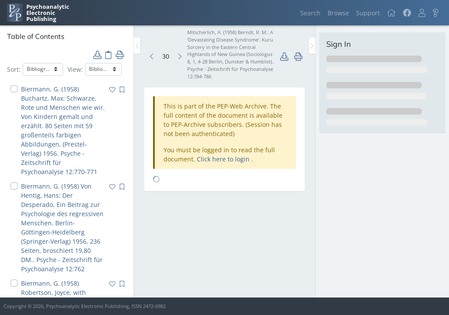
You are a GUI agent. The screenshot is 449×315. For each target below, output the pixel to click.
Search (310, 13)
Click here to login (224, 159)
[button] (422, 13)
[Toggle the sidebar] (137, 46)
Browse (338, 13)
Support (368, 13)
